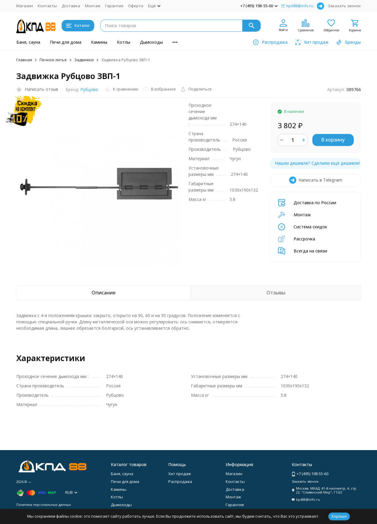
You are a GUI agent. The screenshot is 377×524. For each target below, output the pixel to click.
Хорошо (339, 516)
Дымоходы (151, 42)
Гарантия (114, 5)
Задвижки (84, 59)
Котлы (123, 42)
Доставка (71, 5)
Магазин (24, 5)
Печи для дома (65, 42)
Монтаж (92, 5)
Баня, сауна (28, 42)
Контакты (47, 5)
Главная (24, 59)
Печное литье (53, 59)
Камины (99, 42)
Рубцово (89, 89)
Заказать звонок (344, 5)
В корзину (333, 139)
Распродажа (180, 481)
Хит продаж (179, 473)
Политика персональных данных (43, 504)
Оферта (135, 5)
